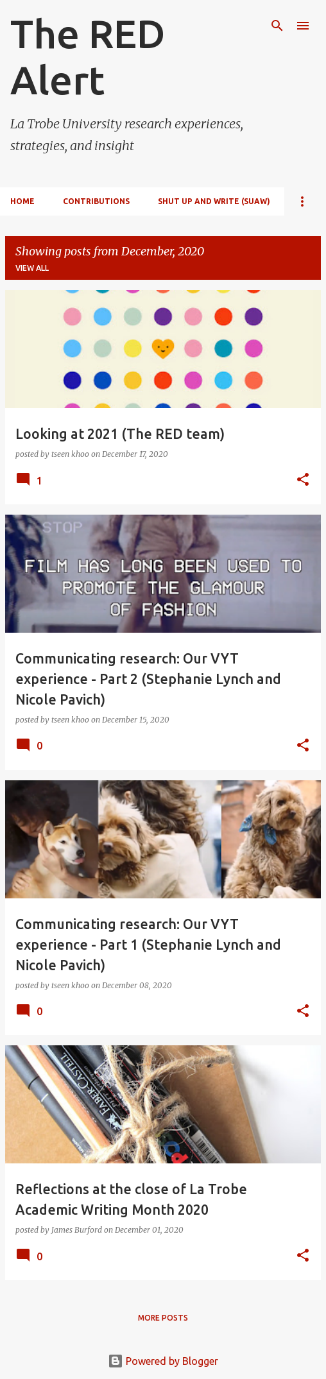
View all (32, 268)
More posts (163, 1318)
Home (22, 201)
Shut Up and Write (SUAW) (214, 201)
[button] (303, 480)
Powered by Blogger (163, 1361)
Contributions (96, 201)
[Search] (277, 25)
